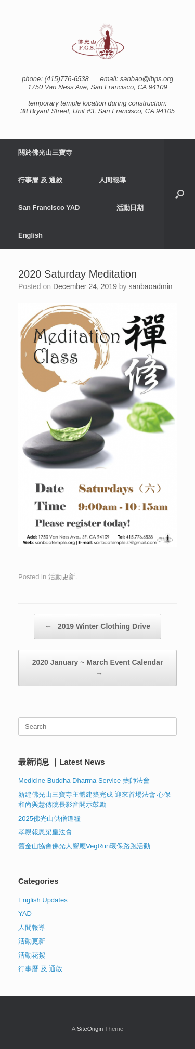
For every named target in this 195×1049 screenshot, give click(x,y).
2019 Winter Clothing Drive (97, 626)
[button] (179, 194)
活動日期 (130, 208)
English (30, 235)
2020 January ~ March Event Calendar (97, 668)
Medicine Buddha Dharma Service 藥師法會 (84, 780)
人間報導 (112, 180)
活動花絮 (31, 955)
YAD (25, 913)
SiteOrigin (90, 1029)
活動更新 (61, 577)
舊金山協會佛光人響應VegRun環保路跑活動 (84, 846)
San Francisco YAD (49, 208)
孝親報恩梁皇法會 (45, 832)
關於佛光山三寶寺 (45, 152)
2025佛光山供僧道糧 (49, 818)
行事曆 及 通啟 (40, 180)
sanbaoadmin (151, 286)
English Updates (43, 900)
